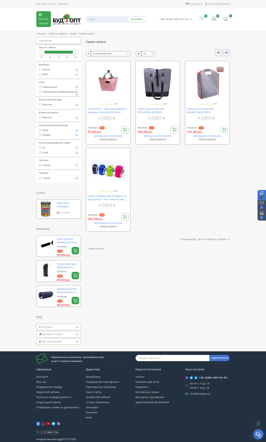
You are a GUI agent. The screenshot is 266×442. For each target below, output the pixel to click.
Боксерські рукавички (150, 397)
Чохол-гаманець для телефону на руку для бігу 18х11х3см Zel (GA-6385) (107, 199)
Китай (58, 130)
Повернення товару (49, 387)
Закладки (92, 407)
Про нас (41, 381)
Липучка (58, 165)
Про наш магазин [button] (58, 341)
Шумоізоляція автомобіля (152, 402)
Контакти (63, 3)
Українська (194, 3)
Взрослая (58, 104)
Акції (89, 417)
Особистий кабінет (217, 3)
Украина (58, 135)
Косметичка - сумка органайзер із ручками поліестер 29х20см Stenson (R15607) (107, 112)
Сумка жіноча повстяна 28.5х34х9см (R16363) (150, 110)
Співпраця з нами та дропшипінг (57, 407)
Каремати (142, 387)
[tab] (58, 327)
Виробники (93, 376)
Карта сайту (93, 392)
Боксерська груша (147, 392)
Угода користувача (48, 402)
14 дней (58, 178)
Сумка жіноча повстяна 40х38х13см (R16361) (200, 110)
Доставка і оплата (46, 3)
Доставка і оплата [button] (58, 334)
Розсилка (92, 412)
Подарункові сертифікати (102, 381)
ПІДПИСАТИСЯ (219, 358)
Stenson (58, 69)
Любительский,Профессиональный (58, 92)
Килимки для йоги (147, 381)
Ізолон (140, 376)
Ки (58, 147)
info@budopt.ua (200, 393)
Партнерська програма (101, 387)
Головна (41, 33)
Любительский (58, 87)
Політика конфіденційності (53, 397)
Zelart (58, 74)
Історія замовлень (98, 402)
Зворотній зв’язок (48, 392)
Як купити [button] (58, 327)
